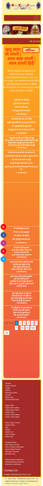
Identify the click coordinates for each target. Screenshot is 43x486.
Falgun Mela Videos (12, 410)
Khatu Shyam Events (12, 423)
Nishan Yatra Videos (12, 417)
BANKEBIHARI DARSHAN (14, 462)
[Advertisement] (21, 204)
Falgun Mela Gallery (12, 408)
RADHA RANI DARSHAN (14, 460)
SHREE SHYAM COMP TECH (16, 483)
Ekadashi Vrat (10, 454)
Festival (8, 395)
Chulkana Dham (11, 442)
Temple (7, 388)
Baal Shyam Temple (12, 445)
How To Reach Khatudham (14, 447)
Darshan (8, 383)
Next (33, 328)
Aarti (6, 427)
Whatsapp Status (11, 393)
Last (6, 333)
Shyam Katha (10, 425)
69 (27, 328)
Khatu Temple (10, 434)
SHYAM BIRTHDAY (12, 399)
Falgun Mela (9, 405)
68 (23, 328)
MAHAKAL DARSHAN (13, 464)
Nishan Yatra (9, 412)
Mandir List (9, 432)
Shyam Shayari (10, 386)
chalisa (7, 430)
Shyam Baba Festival (12, 449)
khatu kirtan (9, 436)
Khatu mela (9, 397)
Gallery (7, 390)
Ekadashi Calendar (12, 451)
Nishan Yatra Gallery (12, 414)
